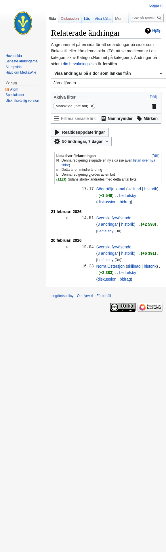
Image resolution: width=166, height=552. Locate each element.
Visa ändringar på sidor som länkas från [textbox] (92, 73)
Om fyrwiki (85, 296)
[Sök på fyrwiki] (147, 18)
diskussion (107, 202)
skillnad (134, 189)
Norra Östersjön (110, 266)
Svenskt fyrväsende (113, 218)
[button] (153, 96)
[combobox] (108, 73)
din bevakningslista (80, 64)
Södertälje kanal (110, 189)
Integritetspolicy (61, 296)
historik (150, 189)
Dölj (155, 156)
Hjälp (156, 30)
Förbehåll (103, 296)
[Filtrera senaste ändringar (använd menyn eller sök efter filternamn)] (75, 119)
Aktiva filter (64, 97)
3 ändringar (108, 224)
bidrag (125, 202)
